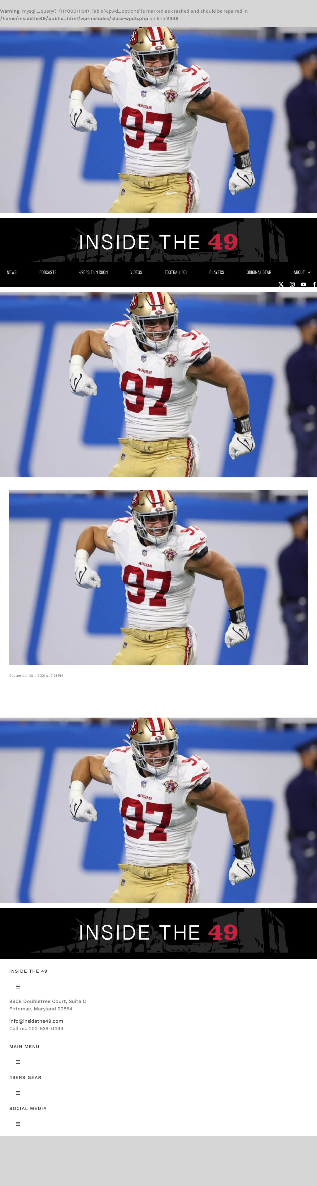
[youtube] (303, 284)
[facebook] (314, 284)
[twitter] (281, 284)
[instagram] (292, 284)
